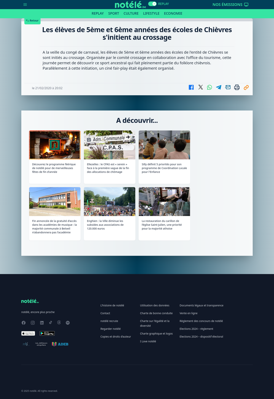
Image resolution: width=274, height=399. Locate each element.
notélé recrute (109, 321)
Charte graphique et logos (156, 333)
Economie (173, 13)
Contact (105, 313)
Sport (113, 13)
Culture (131, 13)
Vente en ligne (189, 313)
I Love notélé (148, 341)
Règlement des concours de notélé (201, 321)
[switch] (152, 4)
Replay (98, 13)
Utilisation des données (154, 305)
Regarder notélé (110, 329)
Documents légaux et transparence (201, 305)
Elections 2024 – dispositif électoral (201, 336)
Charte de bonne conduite (156, 313)
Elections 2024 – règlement (196, 329)
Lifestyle (151, 13)
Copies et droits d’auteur (115, 336)
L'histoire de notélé (112, 305)
